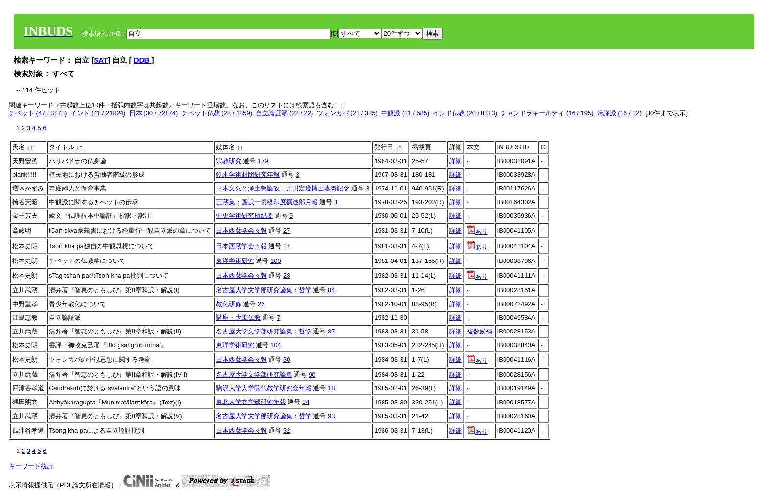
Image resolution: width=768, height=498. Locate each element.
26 (261, 304)
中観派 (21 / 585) (405, 113)
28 (286, 275)
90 (312, 374)
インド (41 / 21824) (98, 113)
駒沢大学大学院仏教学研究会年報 (264, 388)
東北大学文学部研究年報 (251, 401)
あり (477, 231)
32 (286, 430)
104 (275, 345)
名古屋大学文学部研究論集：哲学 (264, 290)
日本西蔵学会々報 (241, 230)
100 (275, 260)
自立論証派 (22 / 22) (284, 113)
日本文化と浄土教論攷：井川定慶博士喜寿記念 (283, 188)
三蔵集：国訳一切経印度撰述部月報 (267, 202)
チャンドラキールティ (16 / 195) (547, 113)
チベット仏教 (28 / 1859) (217, 113)
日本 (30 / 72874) (153, 113)
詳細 (455, 161)
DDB (143, 60)
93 (331, 416)
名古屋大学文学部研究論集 (254, 374)
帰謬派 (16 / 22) (619, 113)
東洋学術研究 (235, 260)
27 (286, 230)
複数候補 (479, 331)
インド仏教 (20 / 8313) (465, 113)
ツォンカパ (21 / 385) (347, 113)
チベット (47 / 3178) (38, 113)
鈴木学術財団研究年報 (248, 174)
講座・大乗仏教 (238, 317)
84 (331, 290)
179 (263, 161)
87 (331, 331)
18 (331, 388)
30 (286, 359)
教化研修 (228, 304)
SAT (101, 60)
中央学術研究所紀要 (244, 215)
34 (305, 401)
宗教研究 (228, 161)
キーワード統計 (31, 466)
